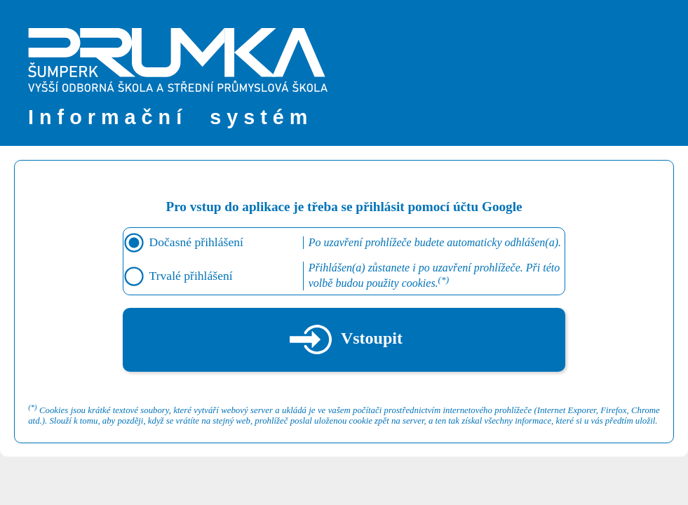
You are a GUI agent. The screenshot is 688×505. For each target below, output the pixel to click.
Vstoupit (346, 339)
